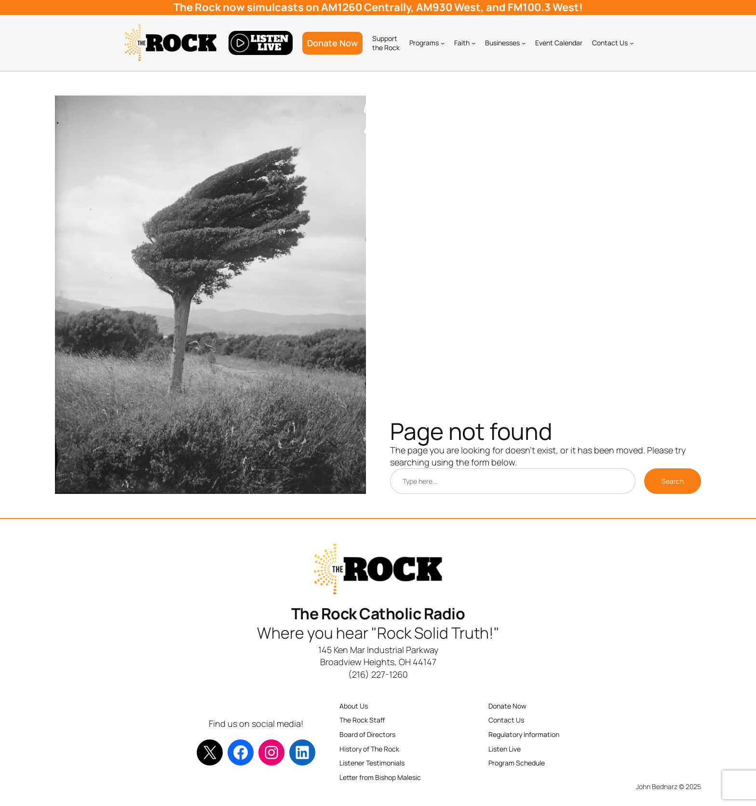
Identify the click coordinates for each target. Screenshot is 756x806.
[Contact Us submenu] (632, 43)
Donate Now (332, 43)
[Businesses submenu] (524, 43)
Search (673, 481)
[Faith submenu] (473, 43)
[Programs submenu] (443, 43)
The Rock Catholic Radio (378, 613)
